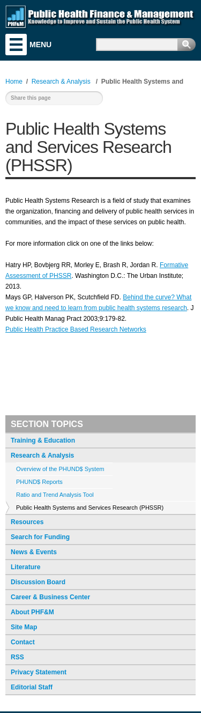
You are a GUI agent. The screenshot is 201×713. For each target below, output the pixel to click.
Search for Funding (40, 537)
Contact (23, 642)
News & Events (34, 552)
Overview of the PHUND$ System (60, 469)
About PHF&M (32, 612)
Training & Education (43, 440)
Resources (27, 522)
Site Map (24, 627)
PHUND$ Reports (39, 482)
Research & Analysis (42, 455)
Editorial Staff (32, 687)
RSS (17, 657)
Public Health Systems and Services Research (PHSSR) (89, 507)
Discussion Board (38, 582)
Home (14, 81)
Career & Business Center (50, 597)
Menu (16, 44)
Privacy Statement (38, 672)
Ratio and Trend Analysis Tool (55, 494)
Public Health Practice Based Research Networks (75, 329)
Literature (25, 567)
